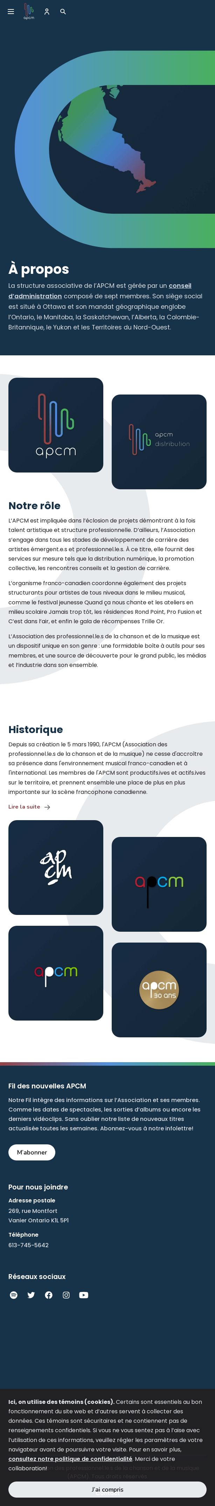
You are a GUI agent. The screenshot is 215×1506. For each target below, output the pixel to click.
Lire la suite (24, 807)
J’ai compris (108, 1489)
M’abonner (32, 1152)
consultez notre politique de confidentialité (70, 1459)
